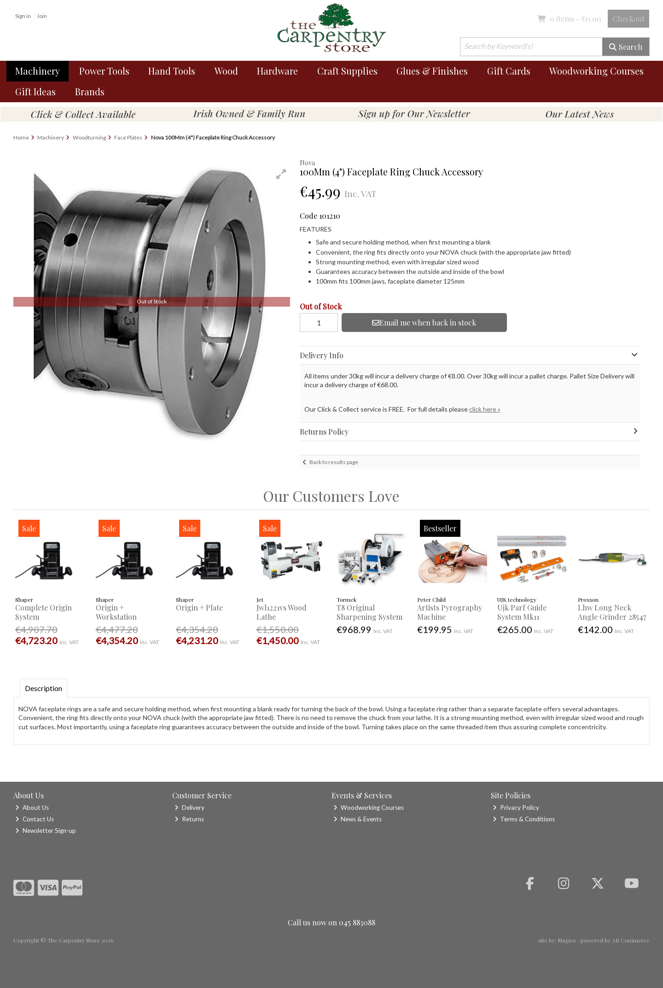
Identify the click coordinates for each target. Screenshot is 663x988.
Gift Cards (508, 70)
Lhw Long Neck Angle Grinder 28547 (612, 612)
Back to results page (333, 462)
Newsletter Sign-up (45, 830)
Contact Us (34, 819)
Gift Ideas (35, 91)
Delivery (189, 807)
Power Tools (104, 70)
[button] (281, 174)
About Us (32, 807)
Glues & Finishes (432, 70)
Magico (567, 940)
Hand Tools (171, 70)
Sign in (23, 15)
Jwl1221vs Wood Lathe (281, 612)
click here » (484, 409)
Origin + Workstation (116, 612)
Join (42, 15)
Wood (226, 70)
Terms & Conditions (524, 819)
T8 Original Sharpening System (369, 612)
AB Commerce (631, 940)
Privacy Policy (516, 807)
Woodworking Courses (596, 70)
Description (43, 688)
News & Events (357, 819)
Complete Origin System (43, 612)
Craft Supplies (347, 70)
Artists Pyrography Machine (449, 612)
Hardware (277, 70)
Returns (189, 819)
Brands (90, 91)
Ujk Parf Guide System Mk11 (522, 612)
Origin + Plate (199, 607)
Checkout (628, 18)
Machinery (37, 70)
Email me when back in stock (424, 322)
